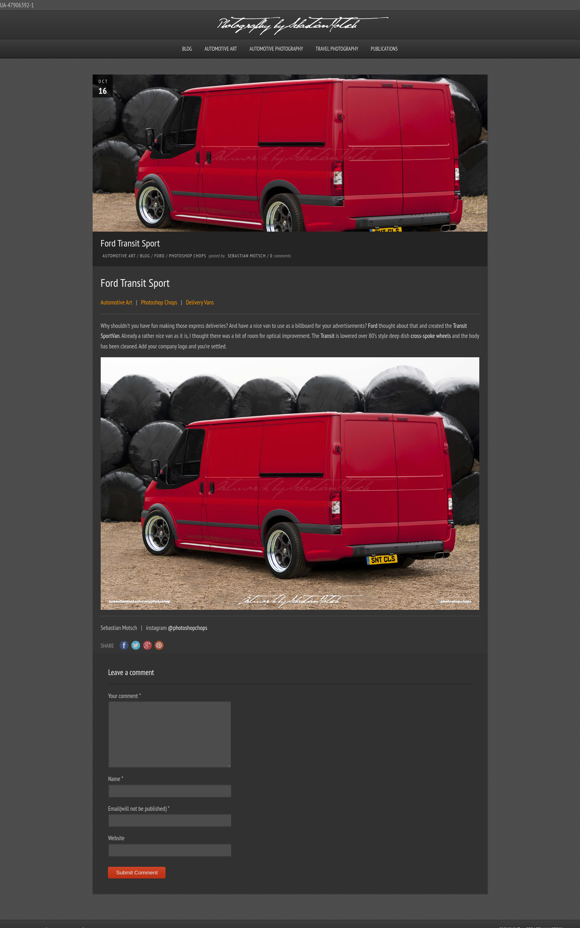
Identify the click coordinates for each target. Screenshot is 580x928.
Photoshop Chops (187, 256)
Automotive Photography (276, 49)
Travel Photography (337, 49)
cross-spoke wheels (430, 336)
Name (115, 779)
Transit (460, 325)
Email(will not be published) (139, 808)
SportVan (110, 336)
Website (116, 838)
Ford (159, 256)
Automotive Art (221, 49)
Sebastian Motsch (247, 256)
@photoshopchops (187, 628)
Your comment (124, 696)
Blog (187, 49)
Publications (384, 49)
